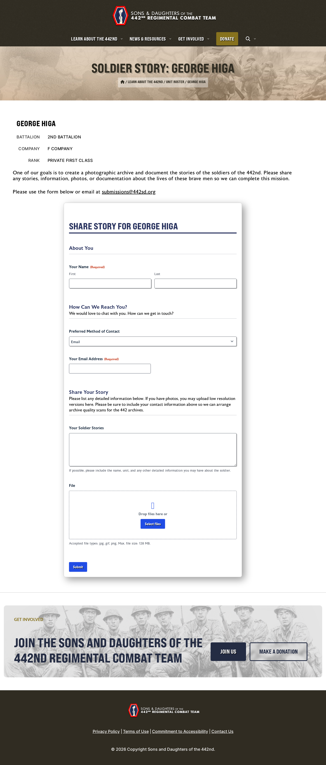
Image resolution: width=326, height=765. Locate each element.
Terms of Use (136, 731)
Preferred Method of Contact (94, 331)
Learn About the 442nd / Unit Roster (156, 82)
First (72, 274)
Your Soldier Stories (86, 428)
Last (157, 274)
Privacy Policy (106, 731)
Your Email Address (94, 359)
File (72, 486)
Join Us (228, 651)
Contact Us (222, 731)
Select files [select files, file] (153, 524)
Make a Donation (278, 651)
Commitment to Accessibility (180, 731)
